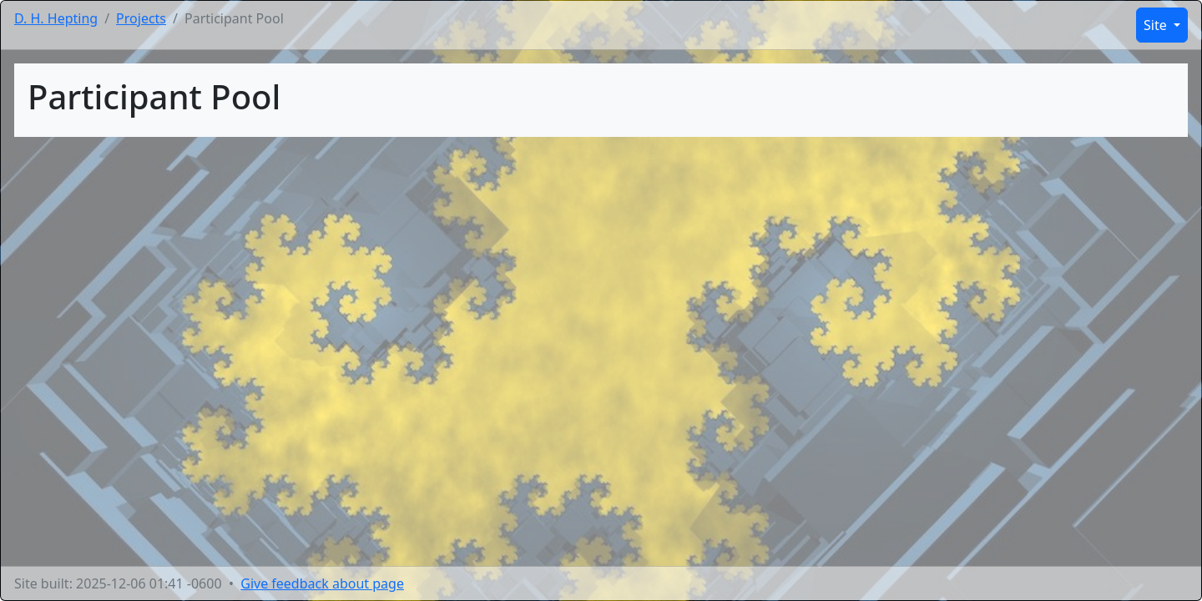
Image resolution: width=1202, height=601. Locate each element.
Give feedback (322, 583)
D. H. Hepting (56, 18)
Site (1157, 25)
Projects (141, 18)
